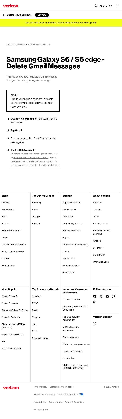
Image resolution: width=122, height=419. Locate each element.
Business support (71, 230)
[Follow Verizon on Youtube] (107, 296)
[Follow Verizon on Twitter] (101, 296)
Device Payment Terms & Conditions (75, 308)
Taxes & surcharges (72, 351)
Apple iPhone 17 (9, 296)
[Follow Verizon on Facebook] (94, 296)
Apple (35, 209)
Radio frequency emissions (76, 344)
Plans (4, 216)
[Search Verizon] (96, 5)
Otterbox (36, 296)
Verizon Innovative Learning (102, 232)
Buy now (42, 15)
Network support (71, 265)
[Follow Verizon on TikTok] (94, 301)
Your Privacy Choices (70, 394)
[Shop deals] (93, 22)
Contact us (68, 216)
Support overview (71, 202)
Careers (97, 209)
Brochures (98, 247)
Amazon (36, 223)
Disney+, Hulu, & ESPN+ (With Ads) (14, 326)
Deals (4, 237)
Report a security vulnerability (71, 318)
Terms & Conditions (72, 299)
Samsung (37, 202)
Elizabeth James (40, 338)
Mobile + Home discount (14, 244)
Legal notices (69, 358)
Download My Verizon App (76, 244)
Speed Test (68, 272)
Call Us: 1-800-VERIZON (19, 15)
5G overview (99, 254)
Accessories (8, 209)
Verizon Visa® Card (11, 348)
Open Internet (55, 402)
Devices (6, 202)
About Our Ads (41, 410)
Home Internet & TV (11, 230)
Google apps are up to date (38, 98)
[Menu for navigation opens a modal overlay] (117, 5)
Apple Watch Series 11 (12, 334)
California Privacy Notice (62, 387)
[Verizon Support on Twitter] (94, 323)
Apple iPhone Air (10, 303)
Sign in (66, 237)
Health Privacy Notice (44, 394)
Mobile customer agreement (71, 328)
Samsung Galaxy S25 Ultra (15, 310)
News (96, 216)
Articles (97, 240)
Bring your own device (13, 251)
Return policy (69, 209)
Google (36, 216)
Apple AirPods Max (11, 317)
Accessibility (69, 258)
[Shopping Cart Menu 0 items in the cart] (110, 5)
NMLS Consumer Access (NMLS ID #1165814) (75, 367)
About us (97, 202)
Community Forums (72, 223)
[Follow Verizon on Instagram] (113, 296)
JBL (34, 324)
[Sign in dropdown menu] (103, 6)
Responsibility (100, 223)
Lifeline (66, 251)
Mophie (36, 317)
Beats (35, 310)
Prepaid (6, 223)
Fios (4, 341)
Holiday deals (8, 265)
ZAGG (35, 303)
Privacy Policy (40, 387)
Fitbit (34, 331)
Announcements (71, 337)
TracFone (6, 258)
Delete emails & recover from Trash (30, 157)
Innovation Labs (101, 261)
